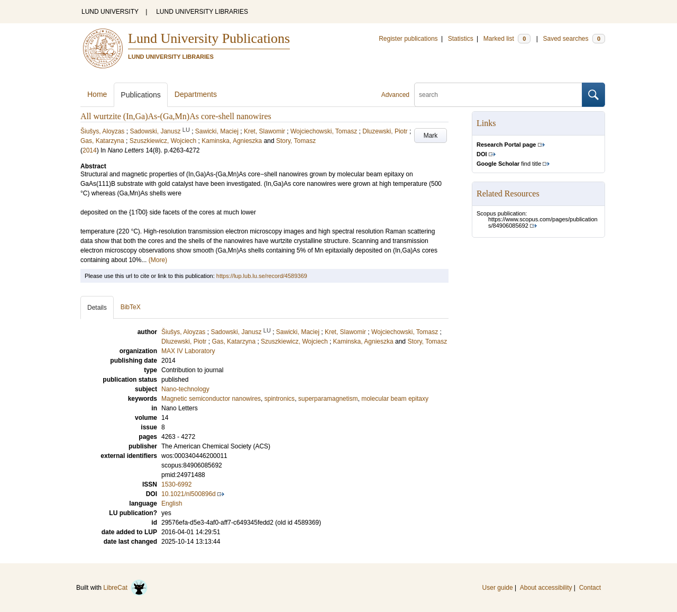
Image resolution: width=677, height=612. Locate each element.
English (171, 503)
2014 (90, 150)
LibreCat (125, 587)
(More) (158, 260)
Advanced (395, 94)
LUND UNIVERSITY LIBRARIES (202, 11)
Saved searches (574, 38)
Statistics (460, 38)
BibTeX (131, 307)
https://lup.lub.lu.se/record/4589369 (261, 276)
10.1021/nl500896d (188, 494)
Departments (196, 94)
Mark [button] (431, 135)
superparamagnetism (328, 398)
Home (97, 94)
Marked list (506, 38)
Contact (590, 587)
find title (509, 163)
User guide (497, 587)
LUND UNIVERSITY (110, 11)
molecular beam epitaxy (394, 398)
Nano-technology (185, 389)
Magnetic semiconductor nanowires (211, 398)
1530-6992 (176, 484)
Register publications (408, 38)
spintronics (279, 398)
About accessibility (546, 587)
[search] (498, 95)
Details (97, 307)
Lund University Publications (209, 38)
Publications (141, 95)
